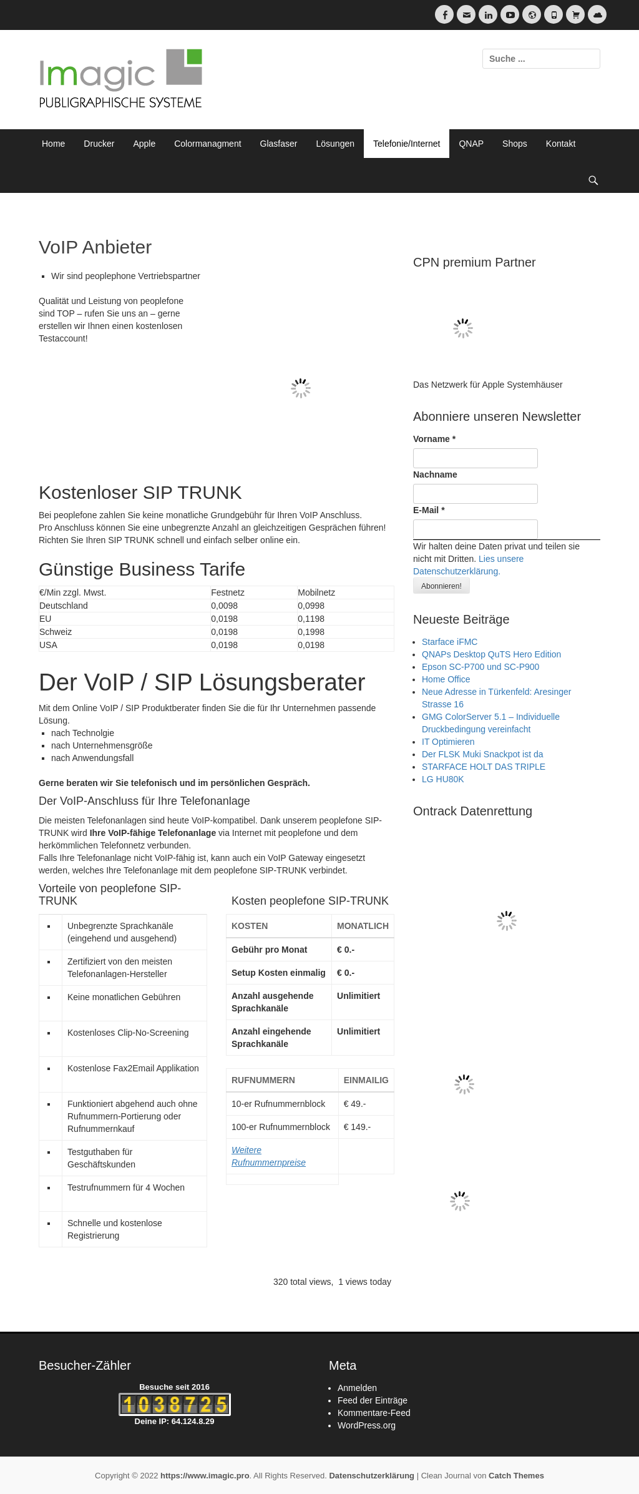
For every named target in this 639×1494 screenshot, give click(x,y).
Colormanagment (207, 144)
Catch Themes (516, 1475)
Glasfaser (279, 144)
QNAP (471, 144)
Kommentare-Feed (374, 1413)
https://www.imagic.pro (205, 1475)
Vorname (434, 439)
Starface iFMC (449, 642)
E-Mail (429, 510)
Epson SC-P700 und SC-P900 (480, 667)
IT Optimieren (448, 742)
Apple (144, 144)
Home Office (446, 679)
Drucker (99, 144)
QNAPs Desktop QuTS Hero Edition (491, 654)
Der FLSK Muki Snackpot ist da (483, 754)
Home (53, 144)
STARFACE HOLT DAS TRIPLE (483, 767)
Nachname (435, 474)
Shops (514, 144)
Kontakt (560, 144)
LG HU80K (443, 779)
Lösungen (335, 144)
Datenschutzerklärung (371, 1475)
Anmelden (357, 1388)
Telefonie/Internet (406, 144)
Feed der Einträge (372, 1400)
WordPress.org (367, 1425)
